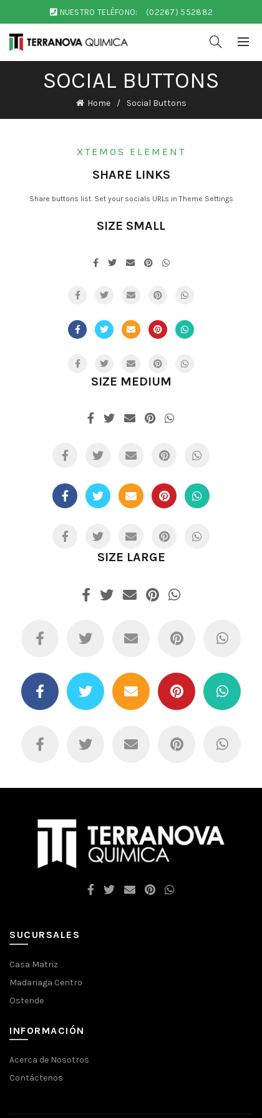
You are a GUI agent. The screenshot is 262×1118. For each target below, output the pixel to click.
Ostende (26, 1000)
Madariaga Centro (45, 982)
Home (98, 103)
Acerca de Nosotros (49, 1059)
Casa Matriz (33, 964)
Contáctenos (36, 1078)
